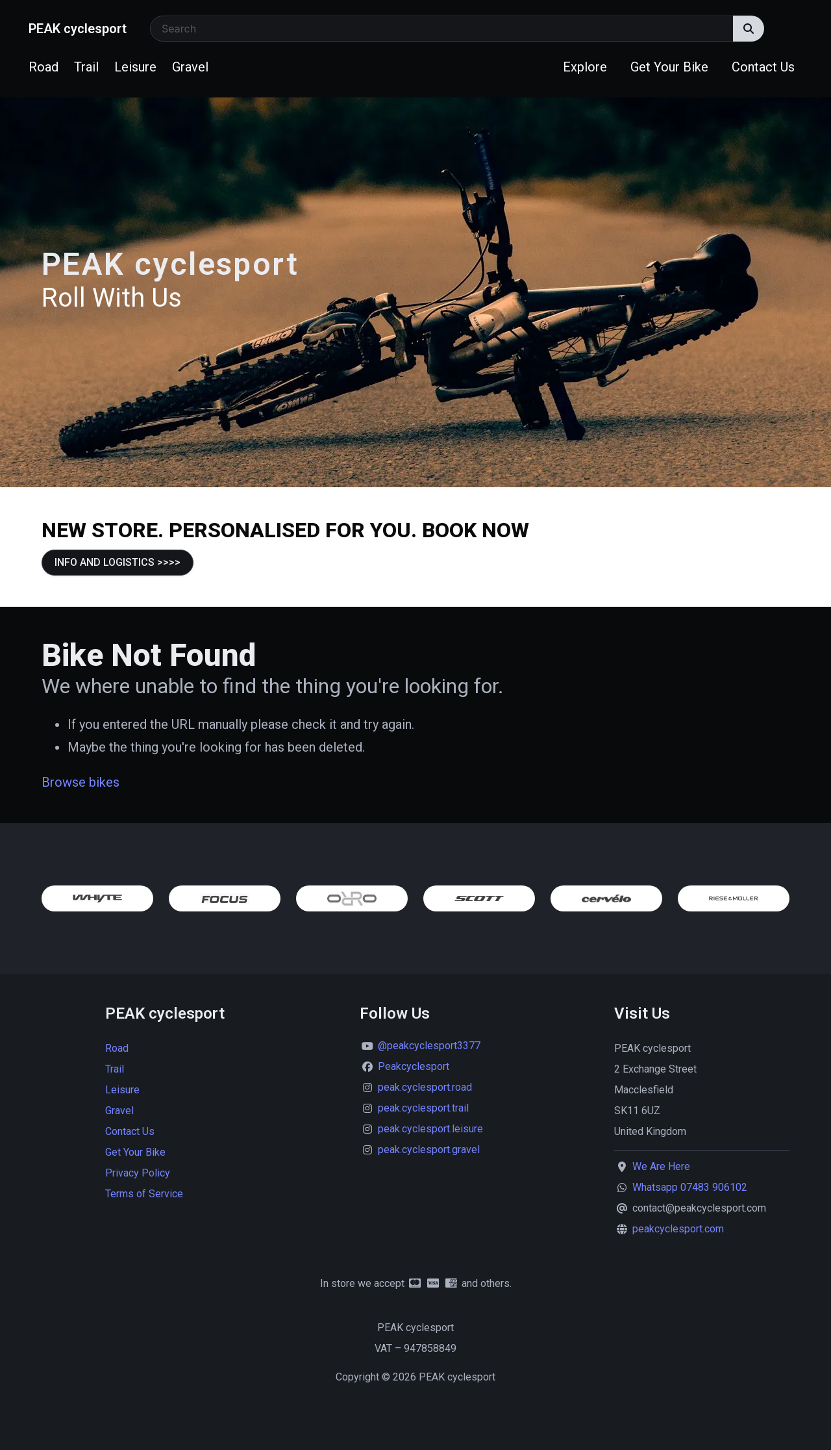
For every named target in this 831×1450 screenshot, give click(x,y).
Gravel (190, 67)
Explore (585, 67)
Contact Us (763, 67)
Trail (86, 67)
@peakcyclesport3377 (429, 1045)
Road (43, 67)
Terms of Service (144, 1194)
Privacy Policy (137, 1173)
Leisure (135, 67)
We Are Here (661, 1166)
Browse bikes (80, 782)
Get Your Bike (669, 67)
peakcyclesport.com (678, 1229)
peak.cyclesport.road (425, 1087)
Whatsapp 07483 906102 (689, 1187)
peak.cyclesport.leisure (430, 1129)
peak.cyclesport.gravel (429, 1149)
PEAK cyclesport (78, 28)
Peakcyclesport (413, 1066)
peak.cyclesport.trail (423, 1108)
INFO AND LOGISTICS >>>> (117, 562)
